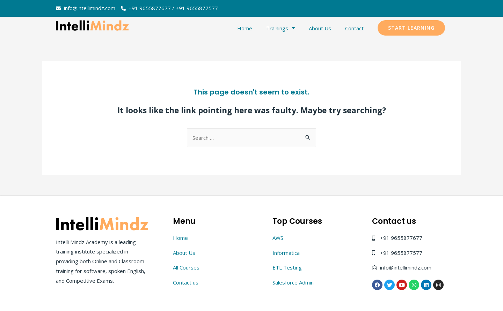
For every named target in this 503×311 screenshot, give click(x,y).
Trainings (280, 28)
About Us (320, 28)
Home (244, 28)
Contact (354, 28)
